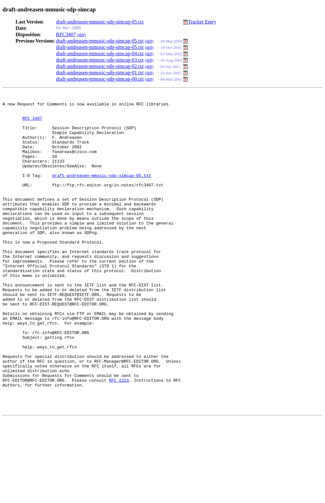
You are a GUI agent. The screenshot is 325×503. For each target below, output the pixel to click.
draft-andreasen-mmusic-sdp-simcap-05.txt (100, 21)
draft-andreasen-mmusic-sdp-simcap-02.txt (100, 66)
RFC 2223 (119, 437)
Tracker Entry (202, 21)
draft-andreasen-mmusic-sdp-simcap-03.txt (100, 60)
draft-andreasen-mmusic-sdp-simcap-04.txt (100, 53)
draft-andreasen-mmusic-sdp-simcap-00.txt (100, 79)
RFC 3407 (32, 123)
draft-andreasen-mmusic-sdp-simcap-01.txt (100, 72)
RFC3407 (66, 34)
